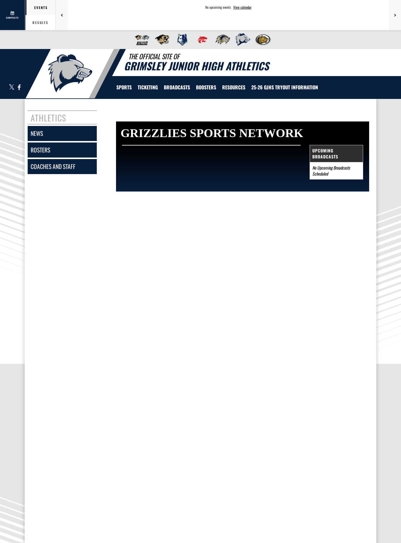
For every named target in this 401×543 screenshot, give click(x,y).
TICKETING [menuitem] (148, 87)
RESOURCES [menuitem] (233, 87)
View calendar (242, 7)
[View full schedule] (13, 15)
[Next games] (395, 15)
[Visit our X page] (11, 87)
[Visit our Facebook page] (19, 87)
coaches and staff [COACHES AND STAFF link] (53, 166)
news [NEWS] (37, 133)
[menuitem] (140, 40)
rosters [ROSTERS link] (40, 150)
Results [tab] (40, 22)
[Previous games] (62, 15)
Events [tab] (41, 7)
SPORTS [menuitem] (124, 87)
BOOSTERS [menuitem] (206, 87)
